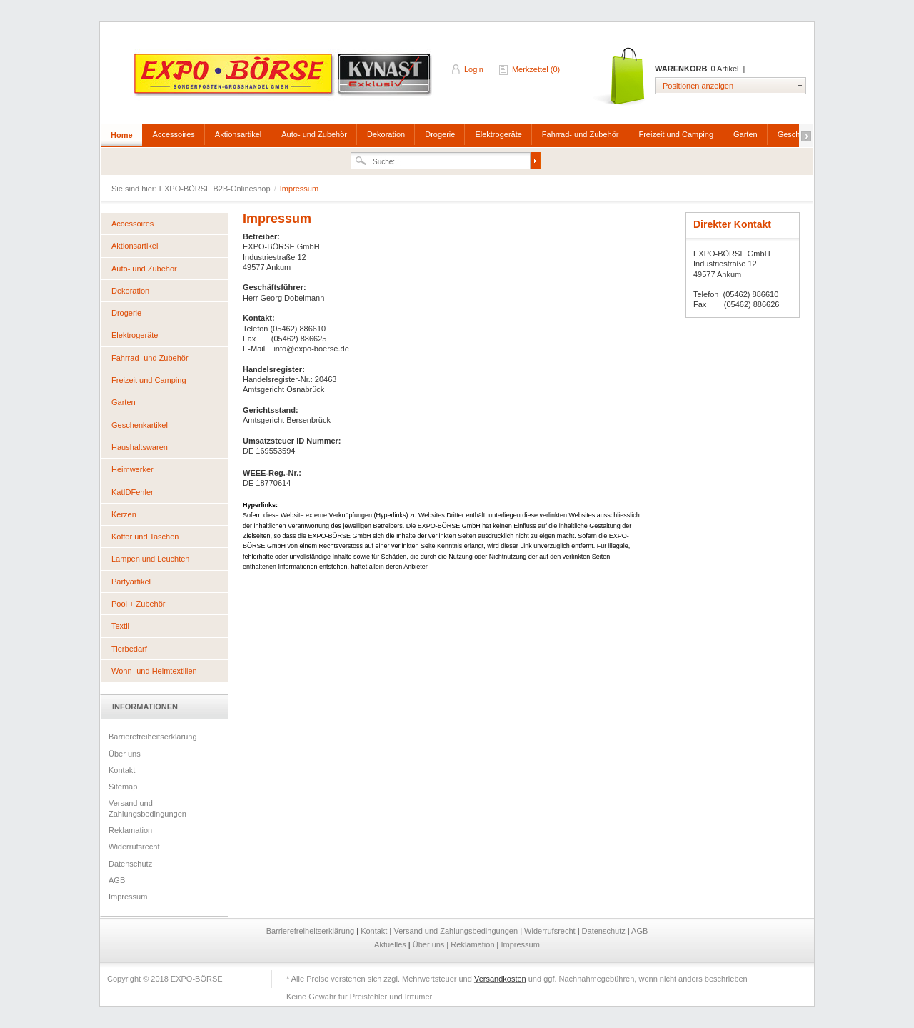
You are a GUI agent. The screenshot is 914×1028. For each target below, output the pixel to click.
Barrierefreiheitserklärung (153, 736)
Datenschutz (130, 863)
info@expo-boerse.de (310, 348)
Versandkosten (500, 978)
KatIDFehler (132, 492)
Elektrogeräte (498, 134)
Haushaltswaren (139, 447)
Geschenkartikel (139, 425)
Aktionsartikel (238, 134)
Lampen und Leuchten (150, 558)
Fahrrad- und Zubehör (580, 134)
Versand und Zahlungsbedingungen (147, 808)
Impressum (128, 896)
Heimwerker (132, 469)
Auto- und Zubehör (314, 134)
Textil (120, 626)
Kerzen (123, 514)
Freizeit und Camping (675, 134)
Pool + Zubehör (138, 603)
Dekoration (386, 134)
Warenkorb (620, 76)
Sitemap (123, 786)
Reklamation (130, 830)
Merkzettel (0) (536, 69)
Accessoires (174, 134)
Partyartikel (131, 581)
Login (473, 69)
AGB (117, 880)
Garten (745, 134)
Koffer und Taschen (145, 536)
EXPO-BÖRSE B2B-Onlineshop (284, 79)
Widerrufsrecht (134, 846)
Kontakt (122, 770)
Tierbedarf (129, 648)
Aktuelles (391, 944)
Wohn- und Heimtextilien (154, 671)
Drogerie (440, 134)
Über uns (125, 753)
